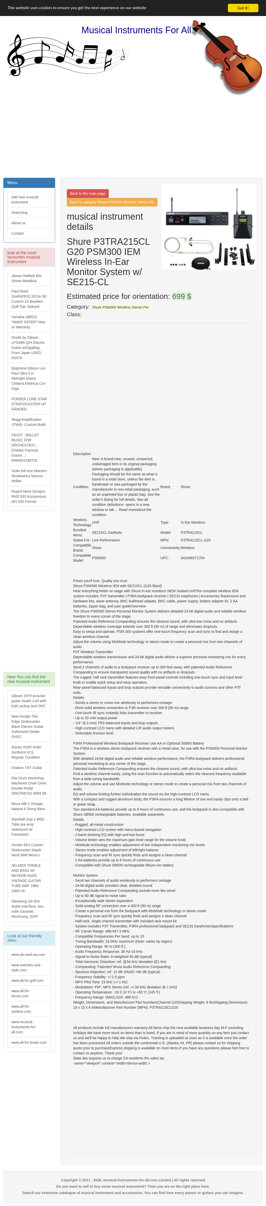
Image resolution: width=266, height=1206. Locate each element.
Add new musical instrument (24, 199)
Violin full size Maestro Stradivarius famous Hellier (29, 476)
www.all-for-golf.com (27, 980)
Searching (19, 213)
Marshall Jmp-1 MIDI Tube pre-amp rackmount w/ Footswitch (27, 827)
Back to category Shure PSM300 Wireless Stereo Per (112, 202)
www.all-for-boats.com (28, 1042)
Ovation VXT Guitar (26, 768)
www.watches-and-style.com (26, 967)
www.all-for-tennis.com (20, 993)
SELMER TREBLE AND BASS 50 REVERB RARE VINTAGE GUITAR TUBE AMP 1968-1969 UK (26, 878)
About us (18, 223)
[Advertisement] (133, 136)
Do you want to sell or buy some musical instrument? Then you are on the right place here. (133, 1186)
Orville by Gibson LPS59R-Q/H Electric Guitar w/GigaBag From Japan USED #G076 (28, 347)
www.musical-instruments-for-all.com (23, 1027)
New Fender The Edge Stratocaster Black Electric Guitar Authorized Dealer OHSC (27, 726)
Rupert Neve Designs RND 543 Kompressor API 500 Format (28, 496)
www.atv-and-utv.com (28, 955)
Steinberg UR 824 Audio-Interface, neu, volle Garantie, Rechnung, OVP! (27, 909)
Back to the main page (87, 193)
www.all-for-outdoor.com (21, 1009)
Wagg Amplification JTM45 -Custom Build (28, 422)
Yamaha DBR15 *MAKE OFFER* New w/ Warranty (28, 322)
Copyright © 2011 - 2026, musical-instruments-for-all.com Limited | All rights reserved (133, 1180)
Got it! (243, 8)
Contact (17, 233)
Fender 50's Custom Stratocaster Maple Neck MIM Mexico (27, 850)
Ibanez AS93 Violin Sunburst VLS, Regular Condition (26, 752)
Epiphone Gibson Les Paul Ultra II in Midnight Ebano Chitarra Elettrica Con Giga (28, 378)
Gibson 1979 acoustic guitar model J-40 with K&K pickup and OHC (28, 701)
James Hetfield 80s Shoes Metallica (26, 278)
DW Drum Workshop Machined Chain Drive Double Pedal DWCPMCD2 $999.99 (28, 785)
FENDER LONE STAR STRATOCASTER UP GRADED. (29, 404)
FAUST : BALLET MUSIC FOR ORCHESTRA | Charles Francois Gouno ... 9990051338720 (25, 447)
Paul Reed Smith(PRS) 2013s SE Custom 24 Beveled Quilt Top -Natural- (29, 299)
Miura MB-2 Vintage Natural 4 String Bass (28, 806)
